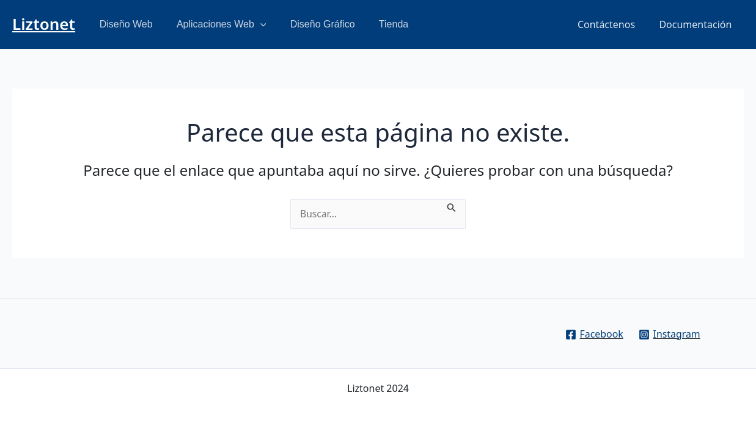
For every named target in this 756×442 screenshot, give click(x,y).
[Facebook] (594, 334)
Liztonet (43, 24)
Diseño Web (123, 24)
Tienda (377, 24)
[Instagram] (669, 334)
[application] (254, 24)
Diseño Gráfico (311, 24)
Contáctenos (613, 24)
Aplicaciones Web (214, 24)
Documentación (697, 24)
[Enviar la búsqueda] (453, 206)
